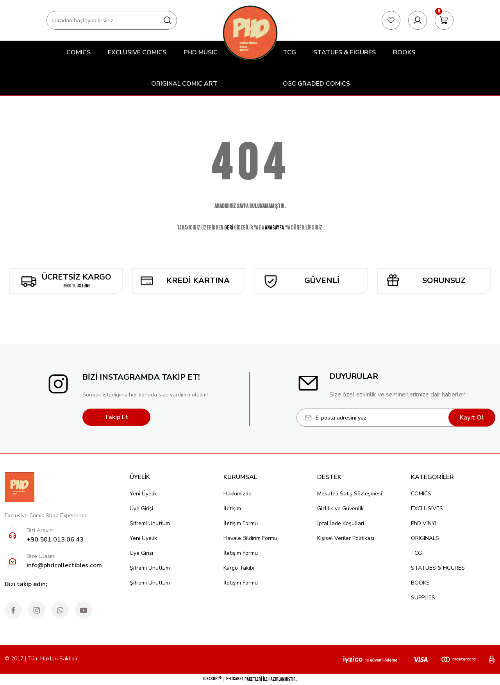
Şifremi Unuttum (150, 523)
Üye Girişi (141, 508)
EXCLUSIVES (427, 508)
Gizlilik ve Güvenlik (340, 508)
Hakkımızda (237, 493)
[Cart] (444, 20)
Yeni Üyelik (143, 493)
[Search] (111, 20)
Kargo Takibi (238, 568)
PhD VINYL (424, 523)
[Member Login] (417, 20)
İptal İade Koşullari (340, 523)
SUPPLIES (423, 597)
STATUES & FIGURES (438, 568)
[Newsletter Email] (395, 418)
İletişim (232, 508)
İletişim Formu (240, 523)
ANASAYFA (274, 227)
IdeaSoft (212, 679)
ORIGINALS (425, 538)
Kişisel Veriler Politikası (345, 538)
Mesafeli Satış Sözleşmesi (349, 493)
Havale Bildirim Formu (250, 538)
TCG (416, 553)
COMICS (421, 493)
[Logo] (250, 33)
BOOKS (420, 582)
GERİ (228, 227)
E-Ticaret (235, 679)
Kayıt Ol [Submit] (472, 417)
